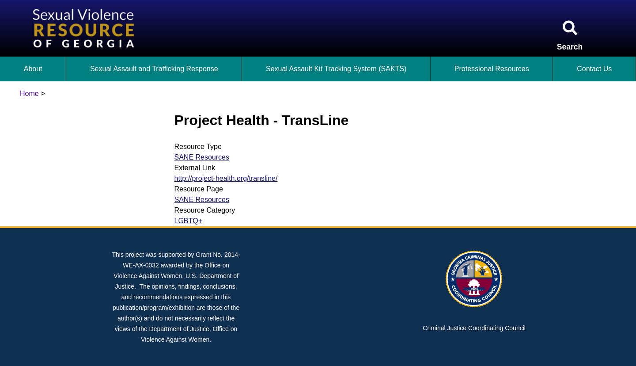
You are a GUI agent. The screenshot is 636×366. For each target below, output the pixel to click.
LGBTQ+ (188, 221)
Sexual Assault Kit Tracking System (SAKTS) (336, 68)
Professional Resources (491, 68)
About (33, 68)
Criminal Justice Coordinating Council (474, 328)
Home (29, 93)
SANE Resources (202, 157)
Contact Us (594, 68)
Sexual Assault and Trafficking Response (154, 68)
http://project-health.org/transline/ (226, 178)
